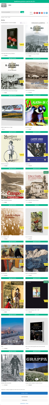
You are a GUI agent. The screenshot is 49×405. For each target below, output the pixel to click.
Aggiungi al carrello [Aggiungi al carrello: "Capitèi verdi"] (36, 168)
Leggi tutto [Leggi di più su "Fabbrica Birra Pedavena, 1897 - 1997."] (37, 314)
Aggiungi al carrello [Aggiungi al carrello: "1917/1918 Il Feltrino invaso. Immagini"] (36, 58)
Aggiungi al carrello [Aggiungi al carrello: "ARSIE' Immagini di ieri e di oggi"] (12, 131)
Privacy (27, 403)
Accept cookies (24, 393)
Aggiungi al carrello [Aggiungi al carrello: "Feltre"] (12, 351)
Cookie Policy (22, 403)
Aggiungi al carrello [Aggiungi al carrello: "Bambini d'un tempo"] (12, 168)
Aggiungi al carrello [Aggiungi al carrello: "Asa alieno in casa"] (36, 131)
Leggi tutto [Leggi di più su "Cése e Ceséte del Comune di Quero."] (37, 205)
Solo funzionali (24, 396)
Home (2, 17)
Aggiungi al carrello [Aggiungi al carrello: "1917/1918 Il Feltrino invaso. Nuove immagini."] (12, 95)
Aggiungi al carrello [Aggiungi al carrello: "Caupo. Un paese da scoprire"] (12, 205)
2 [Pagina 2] (22, 23)
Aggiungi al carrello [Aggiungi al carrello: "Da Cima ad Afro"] (12, 278)
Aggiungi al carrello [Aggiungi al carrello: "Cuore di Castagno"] (36, 241)
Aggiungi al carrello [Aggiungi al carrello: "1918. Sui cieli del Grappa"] (36, 95)
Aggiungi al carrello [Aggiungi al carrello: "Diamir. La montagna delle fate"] (36, 278)
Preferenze (24, 400)
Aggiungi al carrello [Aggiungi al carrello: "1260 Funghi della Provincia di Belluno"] (12, 58)
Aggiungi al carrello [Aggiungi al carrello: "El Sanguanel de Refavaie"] (12, 314)
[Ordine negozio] (39, 23)
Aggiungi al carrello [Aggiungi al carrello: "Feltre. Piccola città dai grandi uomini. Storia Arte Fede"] (36, 351)
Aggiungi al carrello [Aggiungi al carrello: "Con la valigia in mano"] (12, 241)
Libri (6, 17)
